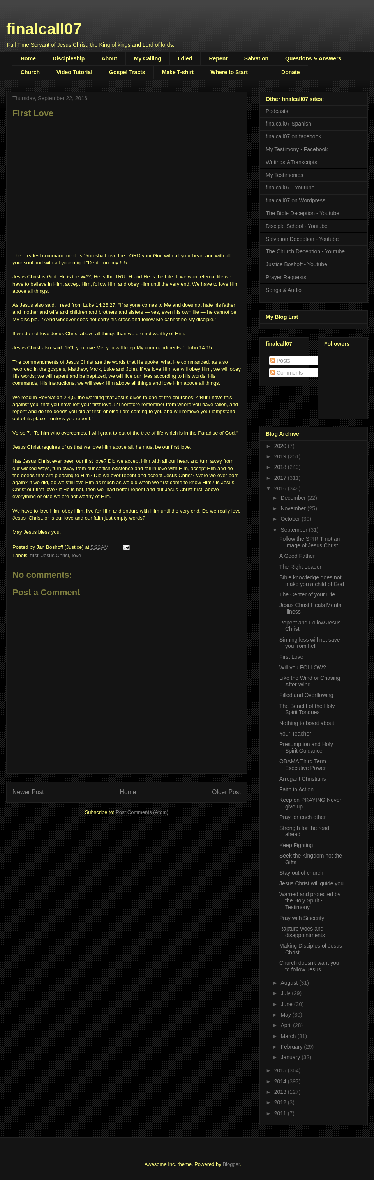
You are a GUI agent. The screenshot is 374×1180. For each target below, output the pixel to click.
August (289, 983)
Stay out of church (301, 873)
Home (28, 58)
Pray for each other (302, 817)
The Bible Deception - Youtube (302, 213)
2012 (281, 1102)
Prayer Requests (286, 277)
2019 (281, 456)
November (293, 508)
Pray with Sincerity (301, 918)
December (293, 498)
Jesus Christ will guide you (311, 883)
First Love (291, 657)
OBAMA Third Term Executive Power (302, 764)
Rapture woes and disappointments (302, 931)
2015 (281, 1070)
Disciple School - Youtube (297, 226)
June (287, 1004)
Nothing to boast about (306, 723)
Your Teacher (295, 734)
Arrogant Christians (302, 779)
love (76, 555)
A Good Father (297, 556)
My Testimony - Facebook (297, 149)
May (286, 1015)
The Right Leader (300, 567)
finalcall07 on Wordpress (295, 200)
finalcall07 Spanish (288, 123)
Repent (218, 58)
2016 (281, 488)
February (292, 1047)
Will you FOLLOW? (302, 667)
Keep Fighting (296, 845)
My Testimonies (284, 175)
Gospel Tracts (127, 72)
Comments (286, 373)
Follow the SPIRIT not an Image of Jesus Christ (309, 542)
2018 (281, 467)
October (291, 519)
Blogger (231, 1164)
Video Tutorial (74, 72)
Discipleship (69, 58)
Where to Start (229, 72)
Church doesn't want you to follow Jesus (309, 966)
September (294, 530)
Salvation (256, 58)
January (291, 1057)
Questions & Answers (313, 58)
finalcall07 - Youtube (290, 187)
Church (30, 72)
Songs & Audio (284, 290)
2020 (281, 446)
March (288, 1036)
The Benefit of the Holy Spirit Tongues (307, 709)
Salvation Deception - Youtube (302, 239)
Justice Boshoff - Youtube (296, 264)
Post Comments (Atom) (142, 812)
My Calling (147, 58)
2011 (281, 1113)
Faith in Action (296, 789)
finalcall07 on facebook (293, 136)
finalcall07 (43, 28)
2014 (281, 1081)
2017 (281, 478)
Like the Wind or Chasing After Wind (309, 681)
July (286, 993)
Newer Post (28, 792)
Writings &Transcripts (291, 162)
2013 (281, 1092)
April (286, 1025)
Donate (290, 72)
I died (185, 58)
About (109, 58)
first (34, 555)
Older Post (226, 792)
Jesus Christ (55, 555)
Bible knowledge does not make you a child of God (311, 580)
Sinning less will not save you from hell (309, 643)
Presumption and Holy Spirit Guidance (306, 747)
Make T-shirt (178, 72)
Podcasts (277, 111)
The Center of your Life (307, 594)
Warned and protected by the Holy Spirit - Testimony (309, 901)
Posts (280, 360)
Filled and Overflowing (306, 695)
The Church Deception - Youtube (305, 251)
